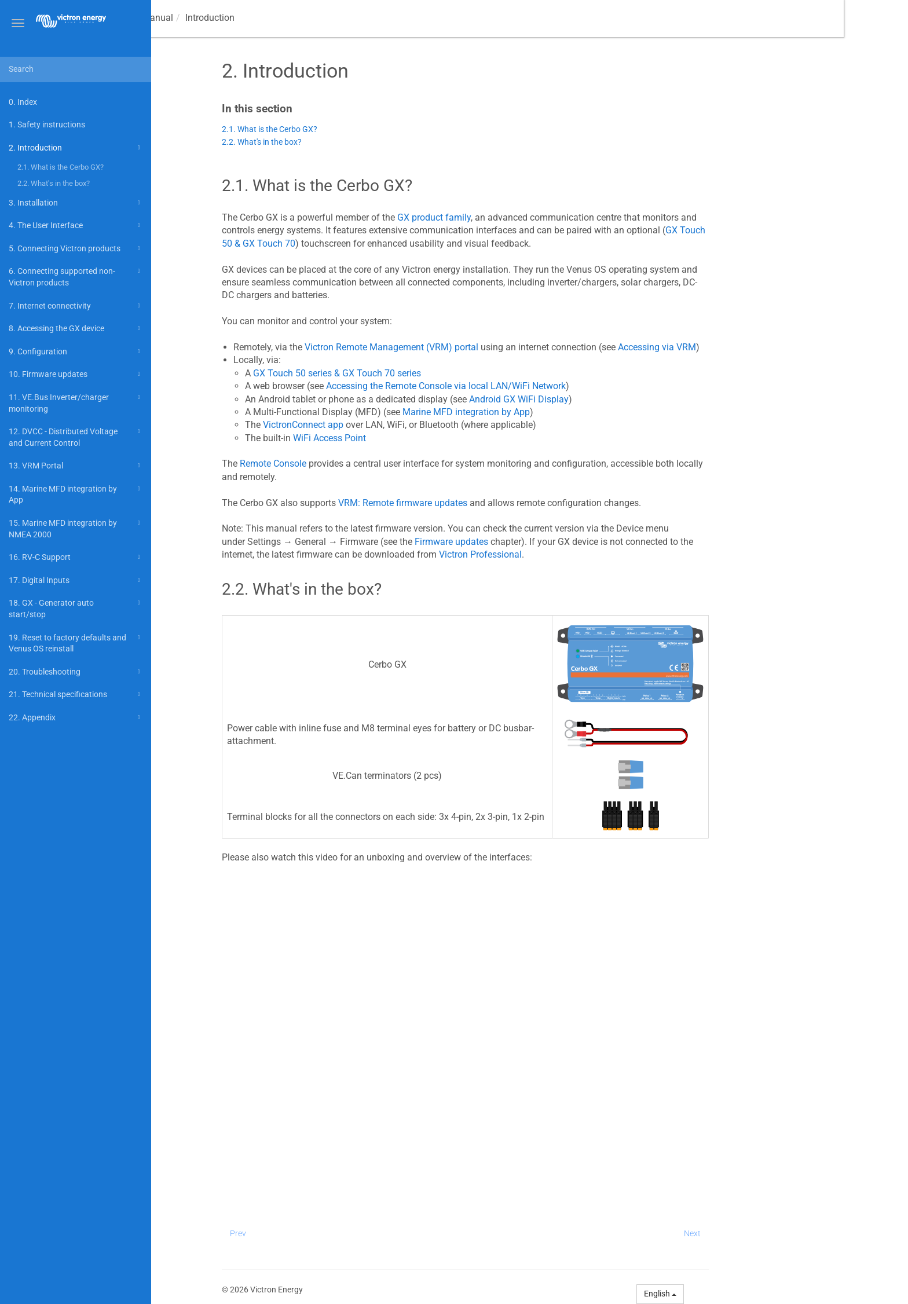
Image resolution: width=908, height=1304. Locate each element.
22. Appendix (76, 717)
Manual (201, 17)
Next (756, 1233)
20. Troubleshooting (76, 671)
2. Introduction (76, 147)
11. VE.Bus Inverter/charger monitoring (76, 402)
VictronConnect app (367, 424)
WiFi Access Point (393, 438)
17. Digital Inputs (76, 580)
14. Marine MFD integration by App (76, 493)
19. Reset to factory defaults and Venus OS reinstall (76, 642)
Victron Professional (544, 554)
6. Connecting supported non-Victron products (76, 276)
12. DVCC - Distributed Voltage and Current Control (76, 436)
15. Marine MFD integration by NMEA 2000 (76, 528)
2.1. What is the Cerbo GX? (60, 167)
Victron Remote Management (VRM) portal (456, 347)
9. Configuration (76, 351)
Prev (302, 1233)
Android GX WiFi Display (583, 399)
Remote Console (337, 463)
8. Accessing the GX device (76, 328)
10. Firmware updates (76, 374)
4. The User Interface (76, 225)
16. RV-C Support (76, 557)
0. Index (23, 102)
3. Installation (76, 202)
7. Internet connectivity (76, 305)
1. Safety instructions (47, 124)
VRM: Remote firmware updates (467, 502)
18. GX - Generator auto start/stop (76, 607)
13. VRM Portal (76, 465)
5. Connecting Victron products (76, 248)
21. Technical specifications (76, 694)
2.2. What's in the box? (53, 183)
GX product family (498, 217)
